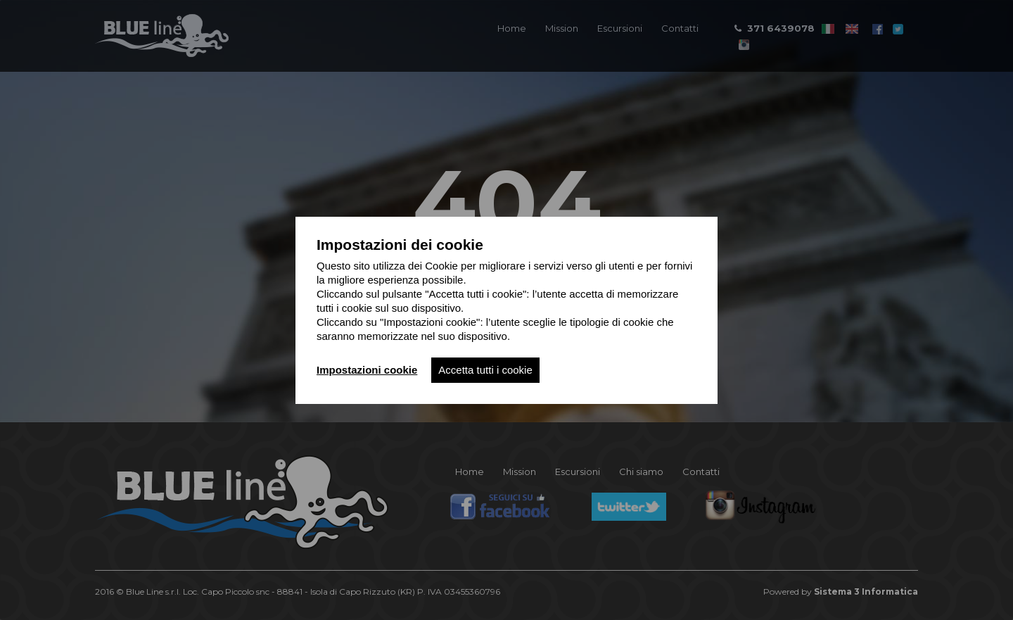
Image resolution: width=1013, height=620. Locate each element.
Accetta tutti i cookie (485, 370)
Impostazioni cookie (367, 370)
